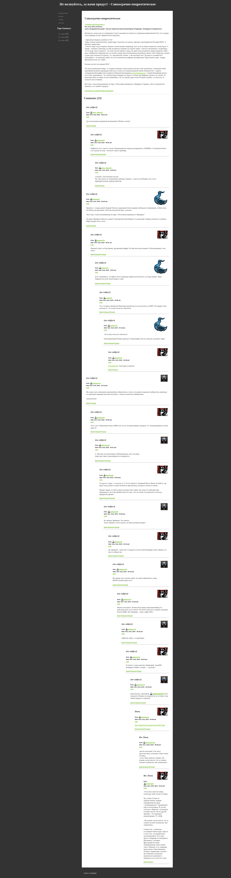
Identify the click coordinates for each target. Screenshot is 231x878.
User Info (61, 23)
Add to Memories (107, 91)
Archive (60, 20)
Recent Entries (63, 13)
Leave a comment (95, 91)
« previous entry (90, 24)
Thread (93, 126)
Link (86, 91)
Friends (60, 16)
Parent (98, 154)
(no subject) (62, 34)
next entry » (101, 24)
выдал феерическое (138, 73)
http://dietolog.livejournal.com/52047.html (150, 725)
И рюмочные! (113, 366)
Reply (88, 126)
